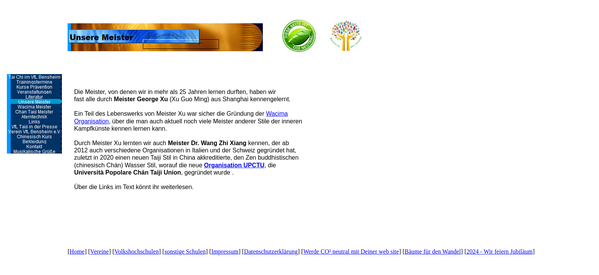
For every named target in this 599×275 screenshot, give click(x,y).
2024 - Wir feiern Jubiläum (499, 251)
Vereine (99, 251)
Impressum (224, 251)
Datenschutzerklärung (271, 251)
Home (77, 251)
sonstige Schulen (185, 251)
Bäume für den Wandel (433, 251)
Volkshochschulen (137, 251)
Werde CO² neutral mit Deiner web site (351, 251)
